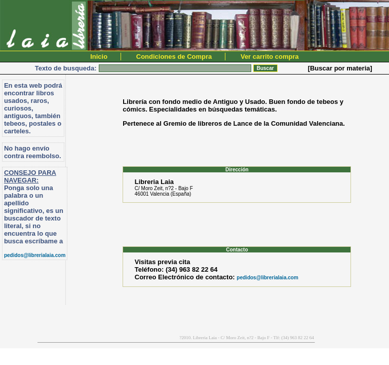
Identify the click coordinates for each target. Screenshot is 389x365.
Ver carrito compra (270, 56)
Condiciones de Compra (174, 56)
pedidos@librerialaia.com (34, 255)
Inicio (98, 56)
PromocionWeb (5, 341)
